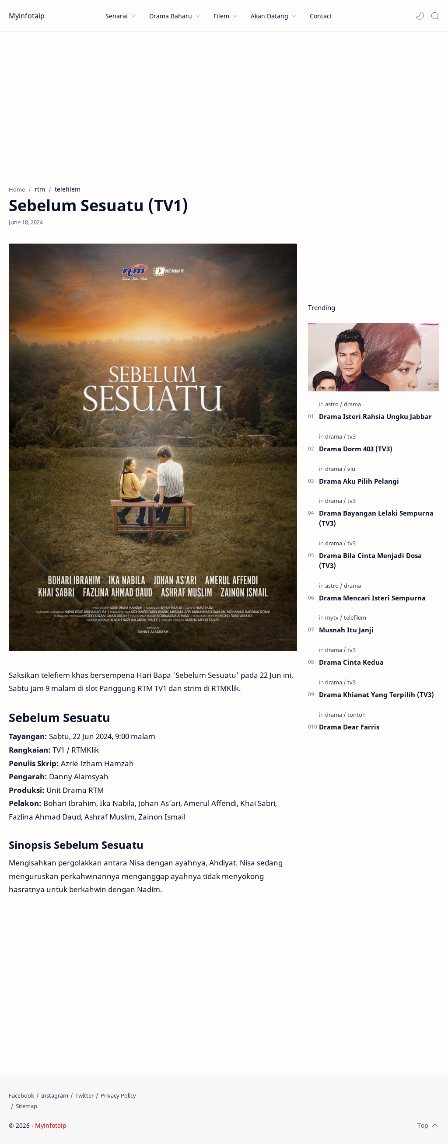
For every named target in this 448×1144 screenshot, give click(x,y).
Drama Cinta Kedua (351, 662)
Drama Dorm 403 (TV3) (355, 448)
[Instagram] (54, 1095)
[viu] (351, 469)
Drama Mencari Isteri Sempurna (372, 597)
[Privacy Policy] (118, 1095)
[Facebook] (21, 1095)
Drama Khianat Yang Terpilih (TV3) (376, 694)
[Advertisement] (224, 106)
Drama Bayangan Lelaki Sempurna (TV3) (376, 518)
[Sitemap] (26, 1106)
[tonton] (356, 714)
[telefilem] (355, 617)
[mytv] (334, 617)
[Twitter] (84, 1095)
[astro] (334, 404)
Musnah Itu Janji (346, 629)
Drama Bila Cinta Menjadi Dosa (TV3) (370, 560)
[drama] (352, 404)
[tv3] (351, 436)
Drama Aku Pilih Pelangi (359, 481)
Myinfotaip (27, 16)
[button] (420, 15)
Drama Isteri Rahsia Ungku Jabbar (375, 416)
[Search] (434, 15)
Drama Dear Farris (349, 726)
